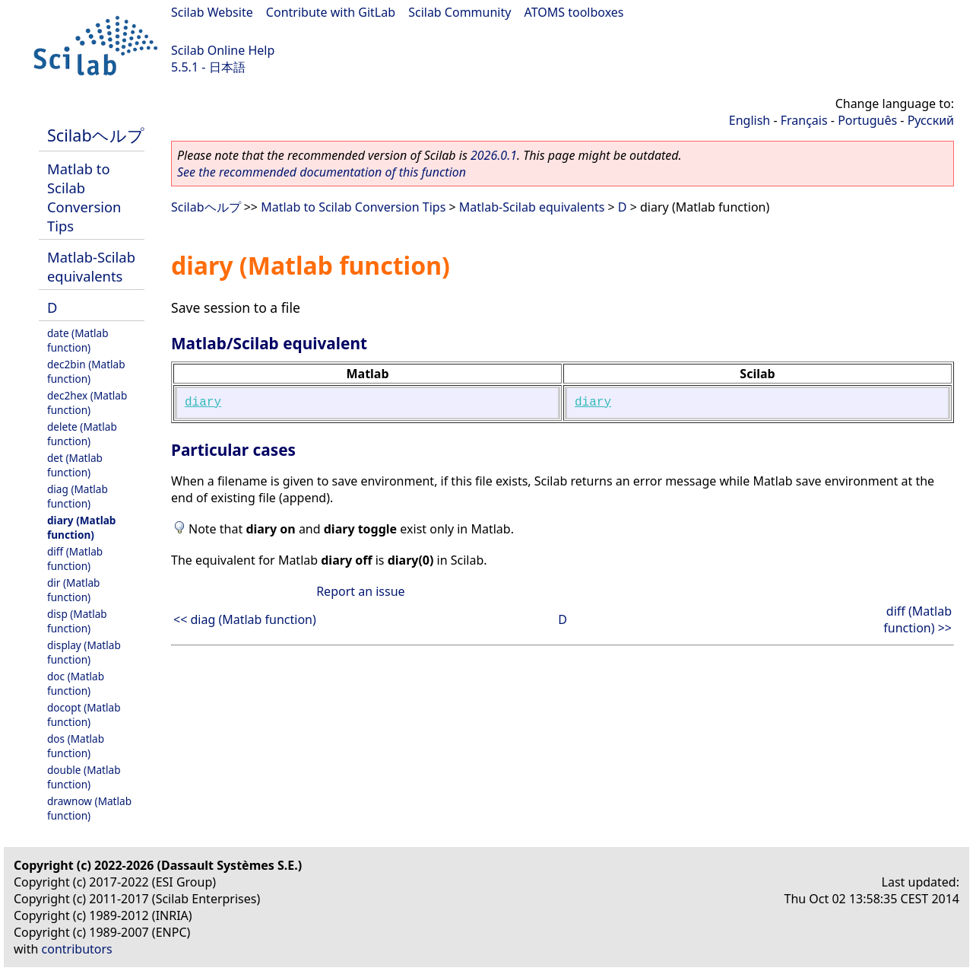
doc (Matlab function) (75, 683)
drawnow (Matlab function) (89, 808)
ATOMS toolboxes (574, 12)
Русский (931, 120)
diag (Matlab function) (77, 496)
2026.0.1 (494, 155)
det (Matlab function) (75, 464)
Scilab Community (459, 12)
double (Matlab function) (84, 776)
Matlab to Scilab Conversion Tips (84, 197)
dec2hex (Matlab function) (87, 402)
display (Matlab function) (84, 652)
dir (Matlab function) (73, 589)
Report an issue (360, 591)
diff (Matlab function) (75, 558)
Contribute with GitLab (330, 12)
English (749, 120)
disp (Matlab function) (77, 620)
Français (804, 120)
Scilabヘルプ (95, 135)
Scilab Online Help (222, 50)
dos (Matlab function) (75, 745)
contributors (77, 949)
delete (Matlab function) (82, 433)
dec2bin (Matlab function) (86, 371)
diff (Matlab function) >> (917, 619)
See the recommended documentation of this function (321, 172)
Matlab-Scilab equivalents (91, 266)
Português (867, 120)
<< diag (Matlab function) (244, 619)
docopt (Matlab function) (84, 714)
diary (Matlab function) (81, 527)
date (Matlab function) (78, 340)
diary (203, 402)
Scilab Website (212, 12)
